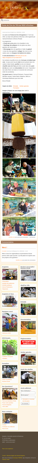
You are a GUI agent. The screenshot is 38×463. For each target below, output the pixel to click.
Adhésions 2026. (6, 333)
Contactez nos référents (8, 426)
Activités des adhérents (8, 283)
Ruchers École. (6, 381)
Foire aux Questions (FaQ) (9, 401)
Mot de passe (25, 395)
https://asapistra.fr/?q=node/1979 (11, 57)
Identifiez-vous (12, 237)
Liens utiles (5, 406)
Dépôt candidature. (7, 379)
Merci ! (4, 247)
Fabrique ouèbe (6, 459)
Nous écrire (5, 428)
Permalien (4, 251)
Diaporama (5, 289)
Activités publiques (7, 285)
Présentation (5, 281)
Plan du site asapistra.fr (7, 448)
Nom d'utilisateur (26, 390)
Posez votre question (7, 402)
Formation (16, 88)
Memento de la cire (20, 55)
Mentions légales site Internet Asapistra (16, 455)
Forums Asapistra (6, 404)
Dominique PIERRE (17, 457)
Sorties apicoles (24, 86)
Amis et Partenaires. (7, 287)
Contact (4, 424)
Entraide (15, 86)
